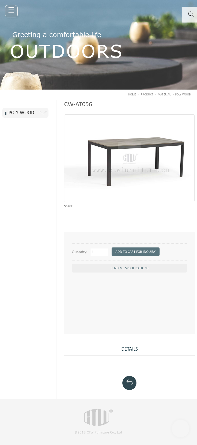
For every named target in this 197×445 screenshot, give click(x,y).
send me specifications (129, 268)
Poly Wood (183, 94)
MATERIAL (164, 94)
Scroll (180, 428)
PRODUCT (147, 94)
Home (132, 94)
